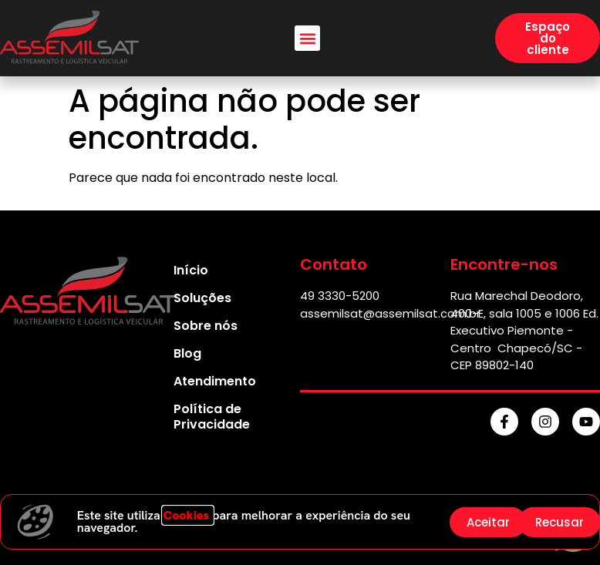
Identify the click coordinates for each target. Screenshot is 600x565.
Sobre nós (206, 326)
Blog (187, 353)
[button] (307, 38)
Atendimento (215, 381)
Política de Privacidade (212, 416)
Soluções (202, 298)
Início (191, 270)
